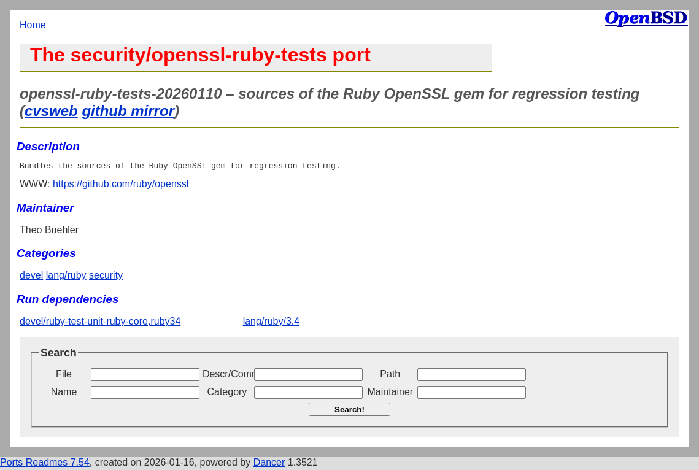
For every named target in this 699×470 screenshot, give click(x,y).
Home (33, 25)
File (64, 376)
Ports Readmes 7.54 (45, 464)
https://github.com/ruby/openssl (120, 185)
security (106, 277)
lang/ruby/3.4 (271, 323)
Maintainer (390, 393)
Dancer (269, 464)
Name (64, 393)
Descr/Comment (227, 376)
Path (390, 376)
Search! (349, 411)
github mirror (128, 110)
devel (31, 277)
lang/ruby (66, 277)
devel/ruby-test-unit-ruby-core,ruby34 (100, 323)
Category (227, 393)
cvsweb (51, 110)
